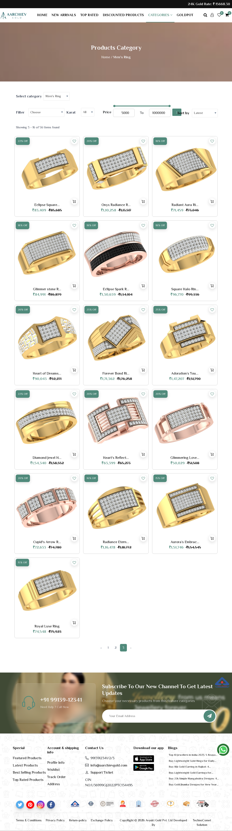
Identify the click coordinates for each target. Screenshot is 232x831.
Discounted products (123, 15)
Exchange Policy (102, 820)
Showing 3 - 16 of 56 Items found (37, 127)
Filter (20, 112)
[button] (143, 758)
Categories (160, 15)
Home (42, 15)
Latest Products (25, 765)
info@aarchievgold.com (108, 765)
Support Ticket (101, 772)
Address (53, 784)
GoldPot (185, 15)
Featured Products (27, 758)
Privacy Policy (55, 820)
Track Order (56, 777)
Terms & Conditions (29, 820)
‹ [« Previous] (101, 647)
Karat (71, 112)
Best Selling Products (29, 772)
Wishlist (53, 770)
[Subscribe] (209, 716)
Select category (29, 96)
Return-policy (78, 820)
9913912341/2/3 (102, 758)
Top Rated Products (28, 780)
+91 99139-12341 (61, 700)
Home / (106, 57)
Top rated (89, 15)
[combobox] (57, 96)
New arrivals (64, 15)
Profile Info (55, 762)
